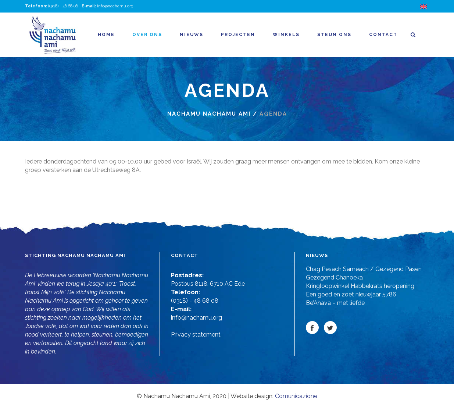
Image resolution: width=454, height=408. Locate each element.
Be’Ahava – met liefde (335, 302)
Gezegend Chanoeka (334, 277)
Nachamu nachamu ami (209, 113)
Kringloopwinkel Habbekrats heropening (360, 285)
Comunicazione (296, 396)
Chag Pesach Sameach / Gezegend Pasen (364, 268)
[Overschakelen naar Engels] (424, 6)
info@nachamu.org (115, 6)
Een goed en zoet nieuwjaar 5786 (351, 294)
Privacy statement (196, 334)
